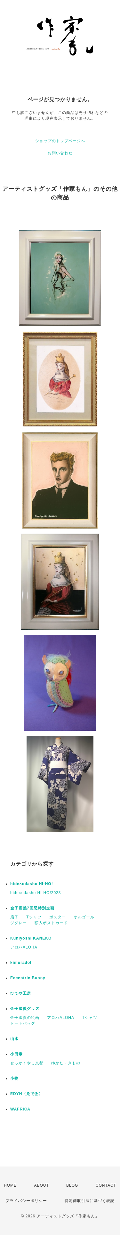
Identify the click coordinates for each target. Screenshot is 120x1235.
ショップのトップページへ (60, 141)
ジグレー (18, 923)
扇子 (14, 917)
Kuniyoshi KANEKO (31, 938)
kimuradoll (21, 962)
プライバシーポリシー (26, 1201)
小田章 (16, 1054)
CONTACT (106, 1185)
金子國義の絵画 (24, 1017)
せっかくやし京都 (27, 1063)
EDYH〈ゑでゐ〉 (26, 1094)
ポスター (57, 917)
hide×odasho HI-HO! (31, 884)
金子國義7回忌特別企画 (32, 908)
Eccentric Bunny (27, 978)
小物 (14, 1078)
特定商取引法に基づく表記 (90, 1201)
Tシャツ (33, 917)
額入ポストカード (51, 923)
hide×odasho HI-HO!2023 (35, 893)
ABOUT (41, 1185)
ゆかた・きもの (65, 1063)
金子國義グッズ (24, 1008)
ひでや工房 (20, 993)
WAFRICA (20, 1109)
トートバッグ (22, 1023)
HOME (10, 1185)
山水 (14, 1039)
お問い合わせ (60, 153)
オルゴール (84, 917)
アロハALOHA (23, 947)
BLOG (72, 1185)
